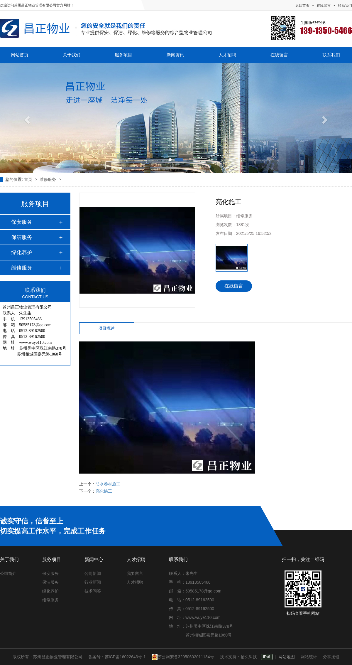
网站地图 (286, 656)
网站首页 (19, 54)
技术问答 (92, 591)
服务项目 (123, 54)
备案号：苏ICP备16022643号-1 (117, 656)
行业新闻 (92, 582)
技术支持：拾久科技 (238, 656)
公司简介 (8, 573)
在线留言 (324, 6)
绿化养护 (21, 252)
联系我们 (345, 6)
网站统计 (309, 656)
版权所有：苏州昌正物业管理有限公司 (47, 656)
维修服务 (48, 179)
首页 (28, 179)
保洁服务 (21, 237)
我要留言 (135, 573)
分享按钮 (331, 656)
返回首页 (302, 6)
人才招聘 (227, 54)
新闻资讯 (175, 54)
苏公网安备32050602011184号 (183, 656)
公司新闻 (92, 573)
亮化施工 (104, 491)
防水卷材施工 (108, 484)
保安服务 (21, 222)
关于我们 (71, 54)
